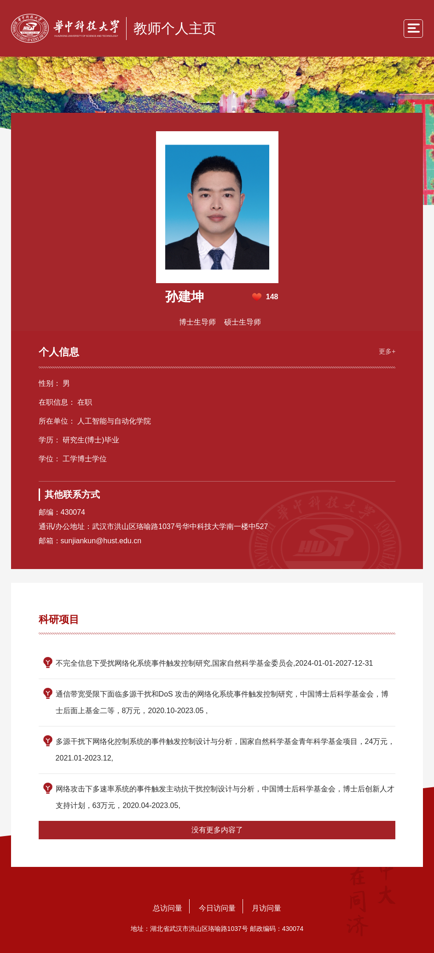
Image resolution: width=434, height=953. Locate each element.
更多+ (387, 351)
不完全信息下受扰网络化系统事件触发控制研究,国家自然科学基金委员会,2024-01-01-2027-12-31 (214, 663)
